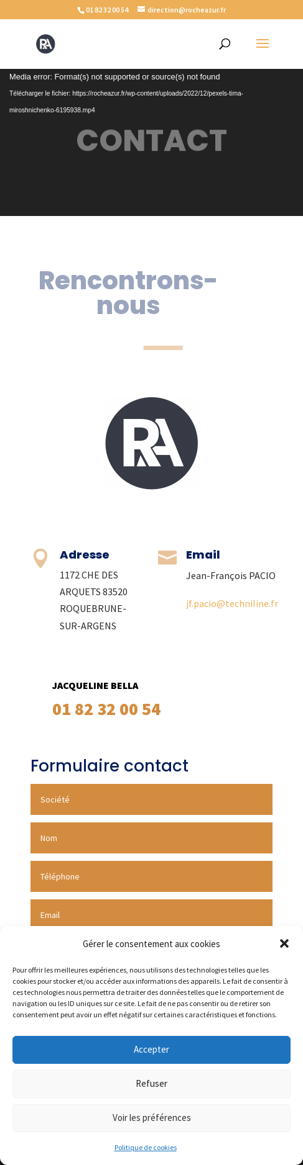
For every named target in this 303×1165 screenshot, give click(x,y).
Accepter (151, 1049)
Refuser (151, 1083)
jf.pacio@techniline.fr (232, 603)
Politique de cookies (145, 1147)
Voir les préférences (152, 1117)
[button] (284, 943)
